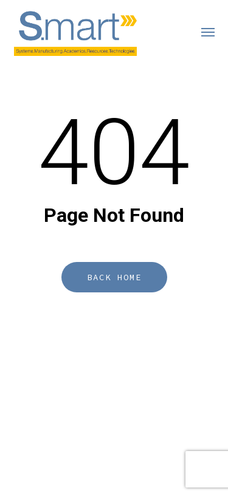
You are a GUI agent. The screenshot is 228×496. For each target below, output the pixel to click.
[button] (208, 32)
